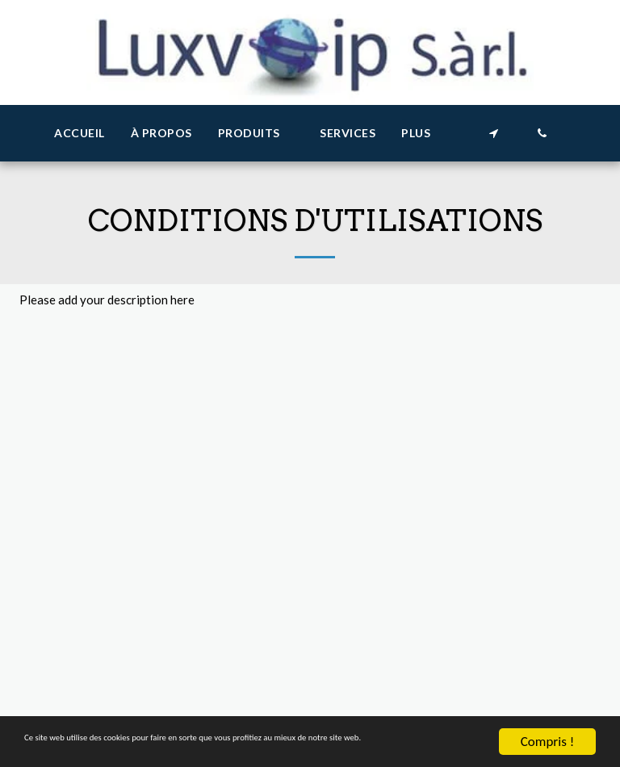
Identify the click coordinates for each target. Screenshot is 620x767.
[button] (256, 133)
